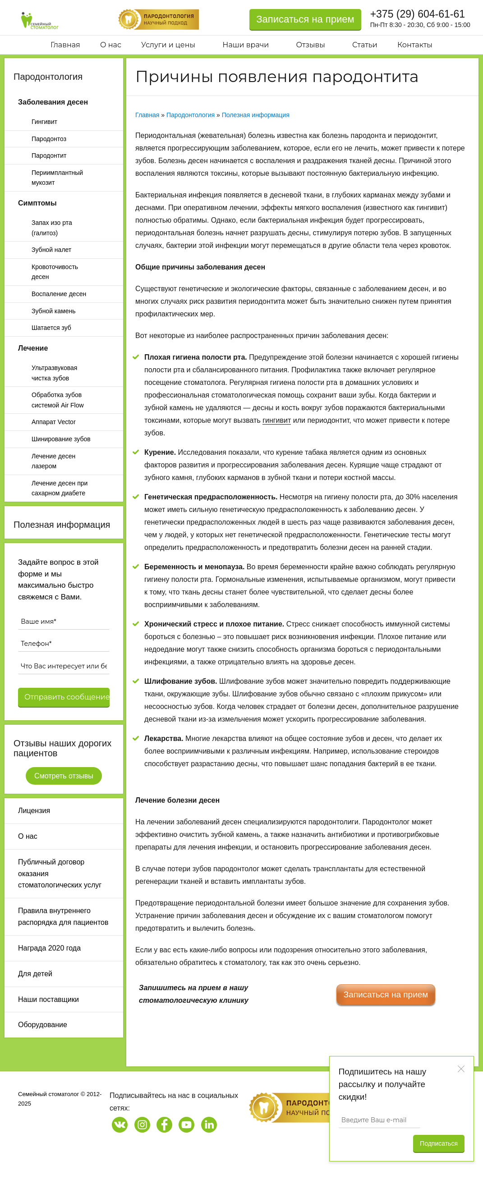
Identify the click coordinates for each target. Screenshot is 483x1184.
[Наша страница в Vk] (120, 1125)
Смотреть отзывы (63, 776)
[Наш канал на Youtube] (186, 1125)
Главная (147, 115)
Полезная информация (62, 525)
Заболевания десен (53, 102)
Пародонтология (48, 77)
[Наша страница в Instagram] (142, 1125)
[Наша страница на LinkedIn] (209, 1125)
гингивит (276, 420)
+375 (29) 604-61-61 (417, 14)
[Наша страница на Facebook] (164, 1125)
